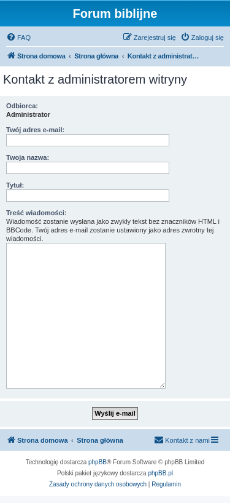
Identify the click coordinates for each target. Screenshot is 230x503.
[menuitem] (18, 37)
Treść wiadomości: (36, 212)
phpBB (97, 462)
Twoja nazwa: (27, 157)
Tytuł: (15, 185)
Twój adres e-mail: (35, 129)
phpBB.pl (160, 473)
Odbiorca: (22, 105)
